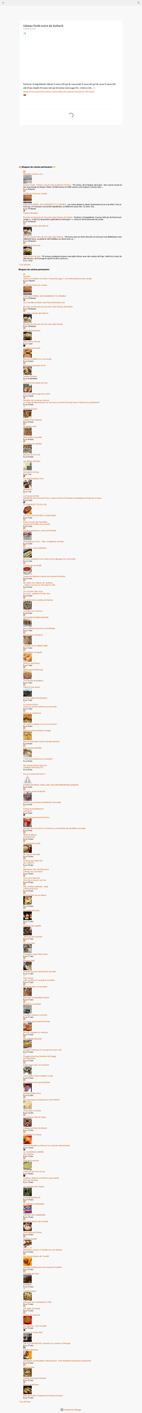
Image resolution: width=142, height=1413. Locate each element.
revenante (27, 811)
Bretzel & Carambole (32, 1004)
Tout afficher (24, 265)
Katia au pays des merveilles (35, 522)
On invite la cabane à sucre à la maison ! (40, 724)
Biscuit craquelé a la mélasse (35, 1032)
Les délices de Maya (31, 461)
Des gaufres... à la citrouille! (34, 1326)
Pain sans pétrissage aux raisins (36, 394)
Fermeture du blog (31, 472)
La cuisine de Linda (31, 910)
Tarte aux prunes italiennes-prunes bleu (40, 707)
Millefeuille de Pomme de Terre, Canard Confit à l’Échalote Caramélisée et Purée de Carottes (62, 498)
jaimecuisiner (28, 1367)
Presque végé (28, 961)
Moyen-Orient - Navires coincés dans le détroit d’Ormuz (47, 185)
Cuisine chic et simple (32, 565)
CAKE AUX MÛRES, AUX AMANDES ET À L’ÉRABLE (44, 204)
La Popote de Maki (31, 496)
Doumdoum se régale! (32, 652)
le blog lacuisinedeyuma (33, 809)
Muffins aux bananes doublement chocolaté (42, 802)
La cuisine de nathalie (32, 444)
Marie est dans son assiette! (35, 987)
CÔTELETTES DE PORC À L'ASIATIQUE (39, 515)
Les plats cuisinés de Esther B (35, 226)
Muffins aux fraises (31, 663)
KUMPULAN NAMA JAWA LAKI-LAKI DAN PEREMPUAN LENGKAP (51, 785)
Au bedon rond (29, 426)
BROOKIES (27, 489)
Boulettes (27, 1285)
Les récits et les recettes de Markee (38, 600)
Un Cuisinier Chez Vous (33, 591)
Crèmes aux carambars (33, 871)
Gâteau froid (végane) (32, 420)
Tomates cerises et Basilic (34, 791)
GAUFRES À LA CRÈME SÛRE (35, 646)
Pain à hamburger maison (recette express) (41, 741)
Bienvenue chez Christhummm (36, 869)
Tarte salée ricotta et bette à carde (38, 1076)
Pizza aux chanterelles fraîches (36, 997)
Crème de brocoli (30, 889)
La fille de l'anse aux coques (35, 193)
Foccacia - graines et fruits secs (36, 593)
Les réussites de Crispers (33, 1187)
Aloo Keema (28, 1154)
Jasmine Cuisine (30, 409)
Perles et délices (30, 835)
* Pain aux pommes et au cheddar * (38, 759)
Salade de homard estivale (34, 1378)
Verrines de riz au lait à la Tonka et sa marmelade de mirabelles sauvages (54, 828)
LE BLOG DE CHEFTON (32, 861)
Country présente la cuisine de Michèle (39, 530)
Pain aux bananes (30, 1180)
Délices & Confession (32, 713)
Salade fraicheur (30, 376)
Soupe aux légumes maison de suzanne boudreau (44, 576)
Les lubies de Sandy (31, 1308)
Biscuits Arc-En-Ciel (31, 455)
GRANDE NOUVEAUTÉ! (33, 767)
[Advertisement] (71, 55)
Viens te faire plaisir (31, 687)
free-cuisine (28, 978)
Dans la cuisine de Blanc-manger (37, 730)
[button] (24, 33)
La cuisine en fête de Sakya (34, 1117)
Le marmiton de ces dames (34, 895)
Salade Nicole (29, 837)
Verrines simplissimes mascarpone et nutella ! (42, 1267)
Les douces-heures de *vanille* (36, 1256)
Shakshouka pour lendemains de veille (39, 971)
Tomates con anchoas (32, 611)
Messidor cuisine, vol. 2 (33, 174)
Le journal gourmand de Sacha (36, 817)
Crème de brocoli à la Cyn (34, 1171)
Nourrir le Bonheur (31, 1385)
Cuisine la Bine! (29, 1291)
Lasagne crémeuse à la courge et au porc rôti (42, 1050)
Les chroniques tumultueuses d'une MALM (41, 1100)
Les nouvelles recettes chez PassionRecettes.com (44, 302)
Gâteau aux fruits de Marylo (35, 1128)
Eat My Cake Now (30, 1350)
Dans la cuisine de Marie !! (34, 774)
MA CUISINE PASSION (32, 1039)
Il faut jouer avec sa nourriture (36, 1065)
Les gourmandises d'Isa (33, 478)
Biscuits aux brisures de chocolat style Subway (43, 237)
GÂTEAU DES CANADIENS (34, 1215)
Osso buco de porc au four (34, 880)
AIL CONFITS (28, 863)
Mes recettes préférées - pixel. (35, 887)
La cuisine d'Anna (30, 704)
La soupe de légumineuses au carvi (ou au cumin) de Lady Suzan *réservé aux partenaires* (61, 402)
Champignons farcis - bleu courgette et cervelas (43, 541)
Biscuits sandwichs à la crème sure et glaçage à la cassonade (49, 559)
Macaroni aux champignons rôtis (37, 1302)
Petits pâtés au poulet (32, 437)
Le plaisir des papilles (32, 926)
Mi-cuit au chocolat (31, 854)
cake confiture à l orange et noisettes (39, 980)
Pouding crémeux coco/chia (35, 1015)
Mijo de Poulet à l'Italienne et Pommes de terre (43, 1396)
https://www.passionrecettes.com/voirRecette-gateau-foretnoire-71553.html (58, 92)
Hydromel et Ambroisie (33, 670)
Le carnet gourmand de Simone (36, 1021)
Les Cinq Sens (29, 943)
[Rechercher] (138, 3)
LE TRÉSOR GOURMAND (33, 1204)
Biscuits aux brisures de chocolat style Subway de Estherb (48, 217)
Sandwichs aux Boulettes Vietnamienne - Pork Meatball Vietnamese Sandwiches (57, 1361)
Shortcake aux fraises (32, 1232)
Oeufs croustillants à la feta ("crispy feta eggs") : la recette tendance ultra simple (57, 279)
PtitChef (26, 276)
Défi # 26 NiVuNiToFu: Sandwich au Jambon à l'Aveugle (46, 1343)
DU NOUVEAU (29, 1058)
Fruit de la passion (31, 1160)
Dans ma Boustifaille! (32, 748)
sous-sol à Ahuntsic (31, 878)
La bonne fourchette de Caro (35, 383)
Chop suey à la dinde (32, 1111)
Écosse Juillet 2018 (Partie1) (35, 698)
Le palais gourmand (31, 348)
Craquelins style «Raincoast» (35, 954)
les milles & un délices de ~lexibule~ (38, 583)
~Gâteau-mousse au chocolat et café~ (39, 585)
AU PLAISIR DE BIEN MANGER (35, 617)
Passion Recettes (30, 213)
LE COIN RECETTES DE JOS (35, 504)
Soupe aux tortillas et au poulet (36, 524)
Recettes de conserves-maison (36, 400)
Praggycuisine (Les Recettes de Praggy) (39, 1056)
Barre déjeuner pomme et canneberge (39, 628)
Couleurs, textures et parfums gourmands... (41, 1178)
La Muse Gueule (30, 1239)
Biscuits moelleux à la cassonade (37, 359)
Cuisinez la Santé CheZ (33, 1332)
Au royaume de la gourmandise (36, 1082)
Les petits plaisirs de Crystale (35, 1221)
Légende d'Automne (31, 245)
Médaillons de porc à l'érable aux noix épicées (42, 1250)
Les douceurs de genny (33, 635)
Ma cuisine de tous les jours (35, 765)
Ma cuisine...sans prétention (35, 548)
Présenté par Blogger (71, 1410)
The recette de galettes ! (33, 681)
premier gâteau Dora (32, 1093)
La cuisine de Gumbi (31, 843)
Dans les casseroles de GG (34, 365)
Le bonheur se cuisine (32, 1134)
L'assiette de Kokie (31, 1274)
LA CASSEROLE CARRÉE (33, 1152)
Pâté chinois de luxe (31, 256)
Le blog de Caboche (31, 1315)
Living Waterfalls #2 (31, 1197)
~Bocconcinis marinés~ (33, 937)
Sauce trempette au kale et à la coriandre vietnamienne (46, 1145)
